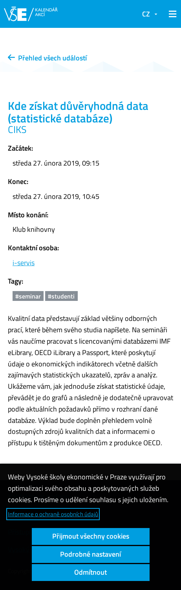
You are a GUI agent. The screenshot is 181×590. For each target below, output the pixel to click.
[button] (171, 14)
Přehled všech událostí (47, 58)
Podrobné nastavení (90, 554)
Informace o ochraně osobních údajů (53, 514)
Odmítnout (90, 572)
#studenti (61, 296)
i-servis (24, 262)
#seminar (28, 296)
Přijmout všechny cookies (90, 536)
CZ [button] (146, 14)
